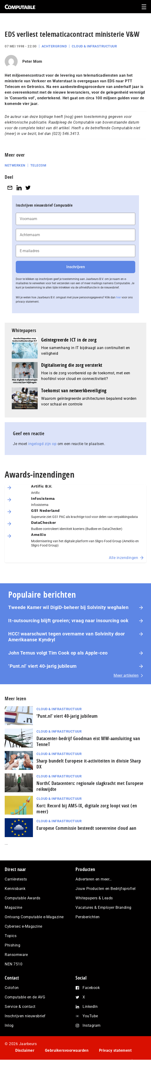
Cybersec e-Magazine (23, 926)
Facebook (91, 987)
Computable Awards (22, 898)
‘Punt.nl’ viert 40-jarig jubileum (42, 666)
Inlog (9, 1025)
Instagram (92, 1025)
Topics (10, 936)
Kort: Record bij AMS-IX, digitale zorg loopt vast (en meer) (86, 808)
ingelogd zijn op (42, 444)
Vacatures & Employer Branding (103, 907)
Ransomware (16, 954)
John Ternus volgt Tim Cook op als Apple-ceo (58, 653)
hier (118, 297)
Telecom (38, 165)
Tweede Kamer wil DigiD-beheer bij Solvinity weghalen (68, 607)
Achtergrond (54, 46)
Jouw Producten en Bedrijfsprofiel (106, 888)
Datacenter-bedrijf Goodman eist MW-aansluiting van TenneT (88, 741)
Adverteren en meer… (94, 879)
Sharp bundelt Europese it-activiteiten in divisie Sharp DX (88, 764)
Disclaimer (24, 1050)
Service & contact (20, 1006)
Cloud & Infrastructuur (94, 46)
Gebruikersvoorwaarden (67, 1050)
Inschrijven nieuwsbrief (25, 1016)
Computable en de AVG (25, 997)
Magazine (13, 907)
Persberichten (88, 917)
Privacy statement (115, 1050)
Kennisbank (15, 888)
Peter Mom (32, 61)
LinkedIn (90, 1006)
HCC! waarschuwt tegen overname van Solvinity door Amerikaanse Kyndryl (66, 636)
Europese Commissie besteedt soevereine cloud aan (86, 828)
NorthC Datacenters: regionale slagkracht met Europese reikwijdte (89, 786)
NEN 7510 (13, 964)
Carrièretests (16, 879)
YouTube (90, 1016)
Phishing (12, 945)
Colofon (12, 987)
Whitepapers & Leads (94, 898)
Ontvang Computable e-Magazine (34, 917)
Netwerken (15, 165)
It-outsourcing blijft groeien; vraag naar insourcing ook (68, 620)
